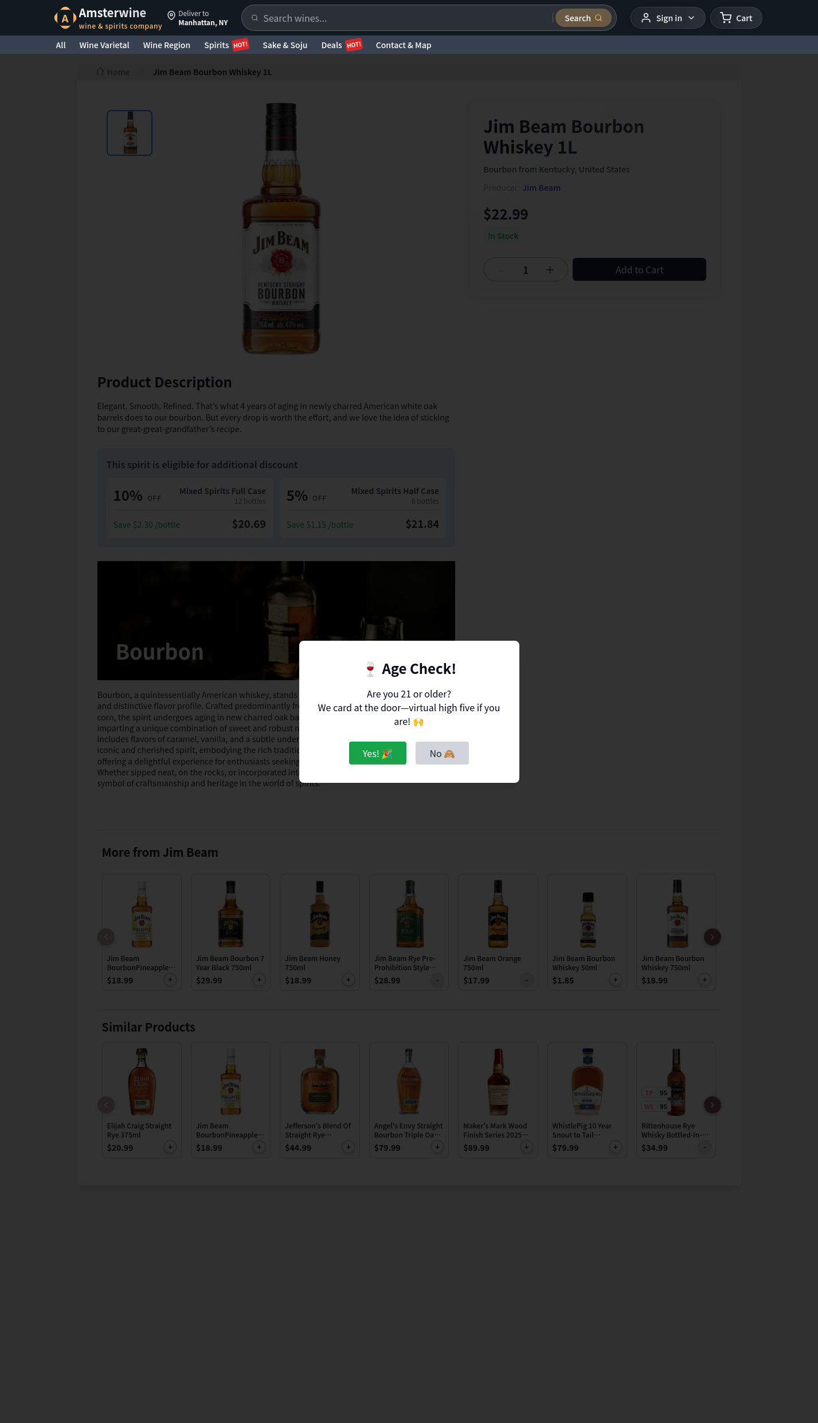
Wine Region (167, 44)
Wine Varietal (105, 44)
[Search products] (404, 18)
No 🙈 (442, 753)
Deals (341, 44)
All (61, 44)
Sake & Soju (285, 44)
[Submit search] (583, 18)
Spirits (226, 44)
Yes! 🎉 (378, 753)
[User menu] (668, 18)
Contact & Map (404, 44)
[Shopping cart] (736, 18)
